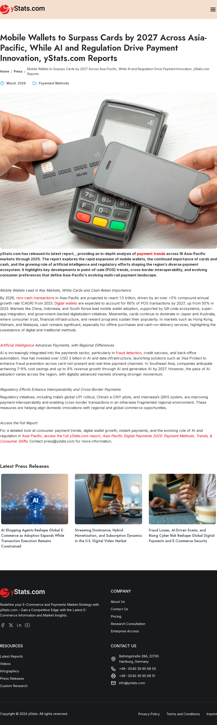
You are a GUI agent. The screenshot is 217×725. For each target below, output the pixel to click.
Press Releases (12, 678)
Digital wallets (65, 303)
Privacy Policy (149, 714)
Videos (5, 664)
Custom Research (14, 686)
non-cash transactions (35, 298)
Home (4, 71)
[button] (213, 10)
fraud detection (128, 353)
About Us (118, 602)
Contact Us (119, 609)
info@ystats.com (132, 683)
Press (18, 71)
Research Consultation (128, 624)
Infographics (9, 671)
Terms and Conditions (183, 714)
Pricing (116, 616)
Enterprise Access (125, 631)
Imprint (212, 714)
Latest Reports (11, 656)
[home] (22, 9)
